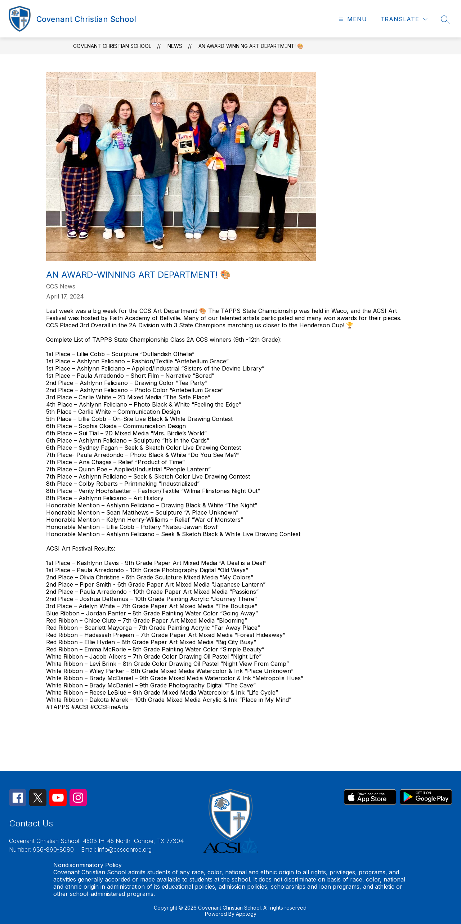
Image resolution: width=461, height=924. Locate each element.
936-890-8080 (53, 849)
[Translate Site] (404, 19)
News (174, 46)
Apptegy (246, 914)
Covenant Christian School (112, 46)
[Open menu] (352, 19)
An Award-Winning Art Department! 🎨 (250, 46)
